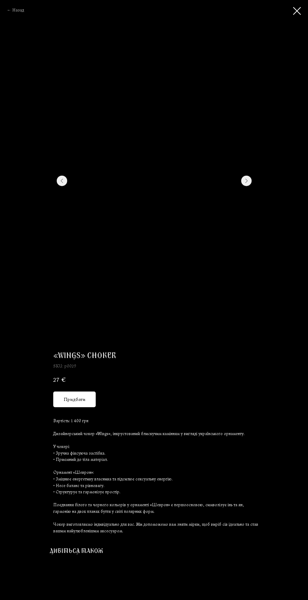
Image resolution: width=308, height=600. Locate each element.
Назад (18, 10)
